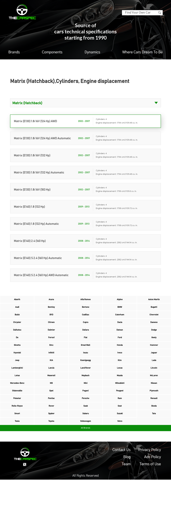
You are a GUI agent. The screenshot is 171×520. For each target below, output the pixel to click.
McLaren (154, 400)
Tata (154, 450)
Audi (17, 310)
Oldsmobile (17, 420)
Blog (127, 497)
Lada (154, 380)
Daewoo (154, 330)
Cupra (85, 330)
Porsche (85, 430)
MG (51, 410)
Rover (51, 440)
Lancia (51, 390)
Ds (17, 350)
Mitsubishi (119, 410)
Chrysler (17, 330)
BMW (119, 310)
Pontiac (51, 430)
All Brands (85, 468)
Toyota (51, 460)
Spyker (51, 450)
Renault (154, 430)
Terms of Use (150, 504)
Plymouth (154, 420)
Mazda (119, 400)
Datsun (120, 340)
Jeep (17, 380)
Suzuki (119, 450)
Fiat (85, 350)
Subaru (85, 450)
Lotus (17, 400)
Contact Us (121, 490)
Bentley (51, 310)
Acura (51, 301)
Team (126, 504)
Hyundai (17, 370)
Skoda (154, 440)
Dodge (154, 340)
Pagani (85, 420)
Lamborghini (17, 390)
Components (52, 52)
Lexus (120, 390)
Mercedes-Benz (17, 410)
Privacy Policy (149, 490)
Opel (51, 420)
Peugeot (119, 420)
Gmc (51, 360)
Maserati (51, 400)
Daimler (51, 340)
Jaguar (154, 370)
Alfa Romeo (85, 301)
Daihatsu (17, 340)
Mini (85, 410)
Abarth (17, 301)
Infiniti (51, 370)
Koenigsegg (85, 380)
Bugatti (154, 310)
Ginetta (17, 360)
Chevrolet (154, 320)
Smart (17, 450)
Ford (119, 350)
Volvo (120, 460)
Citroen (51, 330)
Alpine (119, 301)
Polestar (17, 430)
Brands (14, 52)
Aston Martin (154, 301)
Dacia (120, 330)
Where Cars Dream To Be (142, 52)
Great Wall (85, 360)
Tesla (17, 460)
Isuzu (85, 370)
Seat (119, 440)
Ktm (120, 380)
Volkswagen (85, 460)
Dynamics (92, 52)
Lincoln (154, 390)
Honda (119, 360)
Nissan (154, 410)
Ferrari (51, 350)
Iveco (120, 370)
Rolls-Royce (17, 440)
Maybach (85, 400)
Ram (119, 430)
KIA (51, 380)
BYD (51, 320)
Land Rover (86, 390)
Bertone (85, 310)
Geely (154, 350)
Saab (85, 440)
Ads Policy (152, 497)
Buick (17, 320)
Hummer (154, 360)
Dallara (86, 340)
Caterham (119, 320)
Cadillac (85, 320)
